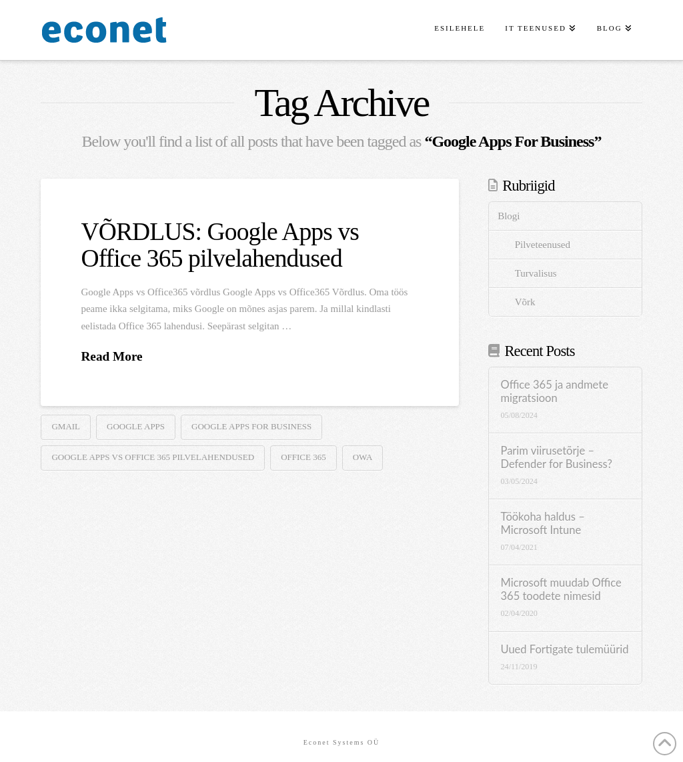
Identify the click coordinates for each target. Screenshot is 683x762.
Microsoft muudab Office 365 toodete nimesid (561, 590)
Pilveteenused (542, 244)
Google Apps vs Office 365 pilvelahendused (152, 457)
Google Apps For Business (251, 426)
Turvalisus (536, 273)
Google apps (136, 426)
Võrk (525, 302)
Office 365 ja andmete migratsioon (554, 392)
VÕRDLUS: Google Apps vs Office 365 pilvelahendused (220, 244)
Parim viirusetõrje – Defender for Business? (556, 458)
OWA (363, 457)
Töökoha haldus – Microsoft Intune (543, 524)
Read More (111, 356)
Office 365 (303, 457)
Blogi (509, 216)
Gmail (65, 426)
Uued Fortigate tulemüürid (565, 649)
